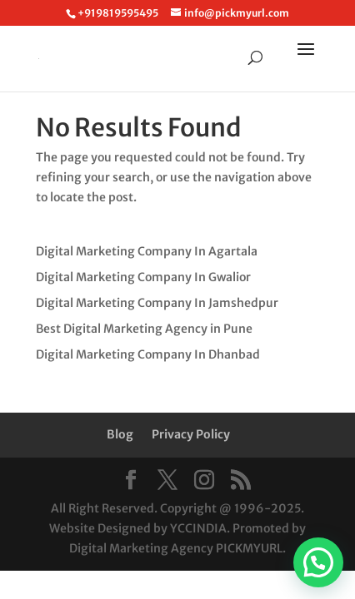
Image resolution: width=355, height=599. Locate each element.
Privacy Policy (191, 434)
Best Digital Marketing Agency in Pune (144, 328)
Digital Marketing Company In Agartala (147, 251)
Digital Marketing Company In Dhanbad (148, 354)
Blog (120, 434)
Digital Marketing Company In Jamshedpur (157, 302)
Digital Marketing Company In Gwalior (143, 277)
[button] (318, 562)
